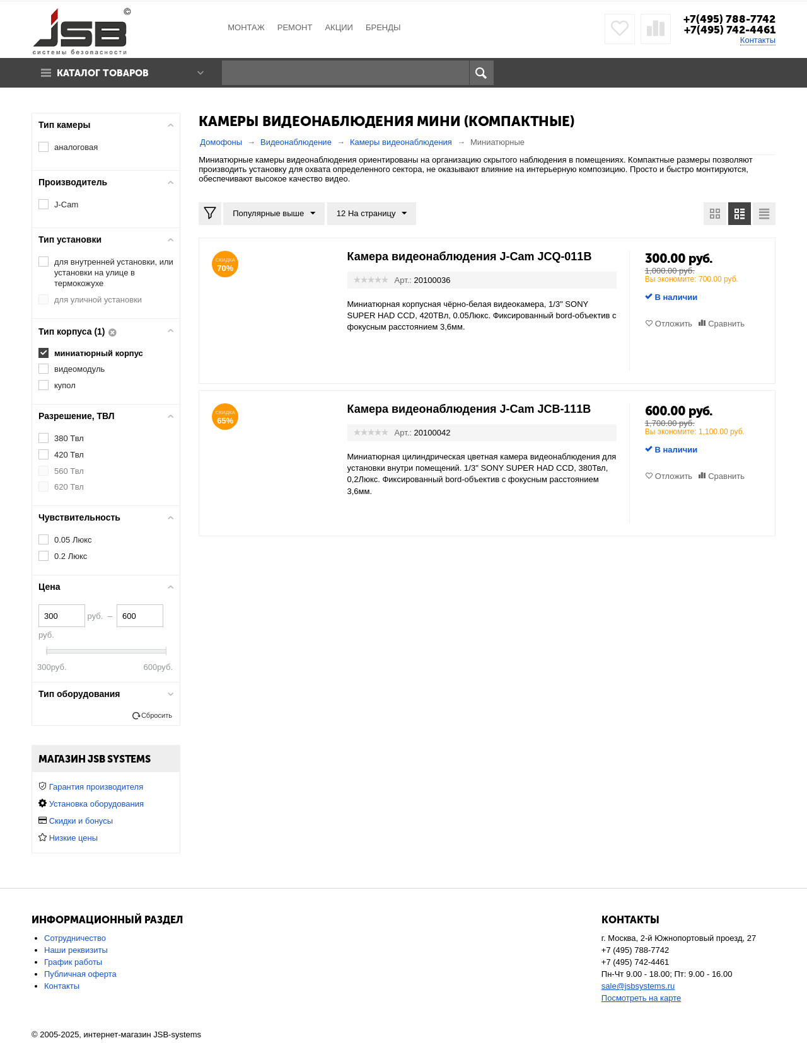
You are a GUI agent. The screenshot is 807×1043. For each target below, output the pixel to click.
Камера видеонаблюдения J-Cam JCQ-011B (469, 256)
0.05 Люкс (73, 540)
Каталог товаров (103, 73)
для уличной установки (98, 299)
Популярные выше (274, 213)
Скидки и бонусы (81, 821)
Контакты (757, 40)
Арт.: (403, 280)
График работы (73, 962)
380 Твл (69, 438)
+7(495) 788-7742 (729, 19)
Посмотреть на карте (641, 998)
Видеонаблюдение (296, 142)
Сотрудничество (75, 938)
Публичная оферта (80, 974)
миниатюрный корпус (98, 353)
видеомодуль (79, 369)
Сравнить (726, 323)
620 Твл (69, 487)
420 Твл (69, 454)
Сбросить (156, 715)
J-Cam (66, 204)
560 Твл (69, 471)
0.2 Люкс (70, 556)
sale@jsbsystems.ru (638, 986)
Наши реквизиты (76, 950)
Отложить (673, 323)
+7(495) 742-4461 (729, 29)
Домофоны (221, 142)
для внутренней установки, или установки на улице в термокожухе (113, 272)
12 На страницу (372, 213)
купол (65, 385)
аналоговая (76, 147)
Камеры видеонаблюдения (401, 142)
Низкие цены (73, 838)
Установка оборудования (96, 804)
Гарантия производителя (96, 787)
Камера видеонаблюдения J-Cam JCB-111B (469, 409)
